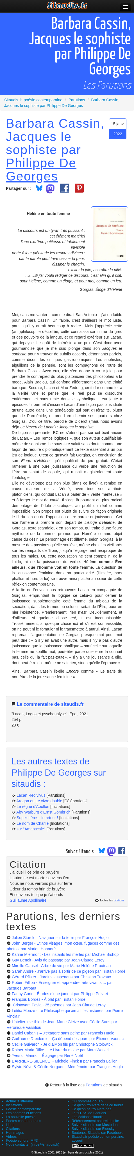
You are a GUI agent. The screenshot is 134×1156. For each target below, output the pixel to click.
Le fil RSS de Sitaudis (89, 1113)
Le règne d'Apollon (33, 806)
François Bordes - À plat (48, 999)
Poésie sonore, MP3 (22, 1141)
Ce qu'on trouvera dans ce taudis (97, 1105)
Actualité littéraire (19, 1101)
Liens (10, 1125)
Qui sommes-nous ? (87, 1101)
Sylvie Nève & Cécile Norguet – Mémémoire (67, 1066)
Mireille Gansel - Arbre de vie (61, 965)
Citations (13, 1129)
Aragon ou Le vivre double (39, 801)
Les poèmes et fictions (23, 1113)
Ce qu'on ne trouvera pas (91, 1109)
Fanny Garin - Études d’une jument (60, 993)
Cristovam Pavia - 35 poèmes (59, 1005)
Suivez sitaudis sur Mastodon (95, 1125)
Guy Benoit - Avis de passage (58, 960)
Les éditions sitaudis (87, 1117)
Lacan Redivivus (31, 795)
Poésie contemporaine (23, 1109)
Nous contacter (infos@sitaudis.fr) (32, 1144)
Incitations (14, 1105)
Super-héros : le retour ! (37, 817)
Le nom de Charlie (33, 823)
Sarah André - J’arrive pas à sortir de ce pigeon (69, 971)
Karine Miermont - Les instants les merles (65, 954)
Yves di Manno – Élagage (47, 1055)
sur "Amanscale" (31, 829)
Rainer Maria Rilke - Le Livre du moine (60, 1050)
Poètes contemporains (23, 1121)
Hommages (15, 1133)
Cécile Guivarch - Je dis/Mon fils (62, 1044)
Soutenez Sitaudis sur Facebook (97, 1133)
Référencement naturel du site (95, 1121)
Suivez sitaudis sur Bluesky (93, 1129)
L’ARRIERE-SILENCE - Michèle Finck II (64, 1061)
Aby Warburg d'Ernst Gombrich (43, 812)
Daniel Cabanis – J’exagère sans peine (63, 1033)
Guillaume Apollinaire (28, 900)
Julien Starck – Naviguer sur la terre (60, 937)
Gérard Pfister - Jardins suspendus (61, 977)
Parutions (94, 1085)
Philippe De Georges (41, 169)
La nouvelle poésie (20, 1117)
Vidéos (11, 1137)
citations (118, 900)
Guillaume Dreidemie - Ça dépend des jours (68, 1038)
